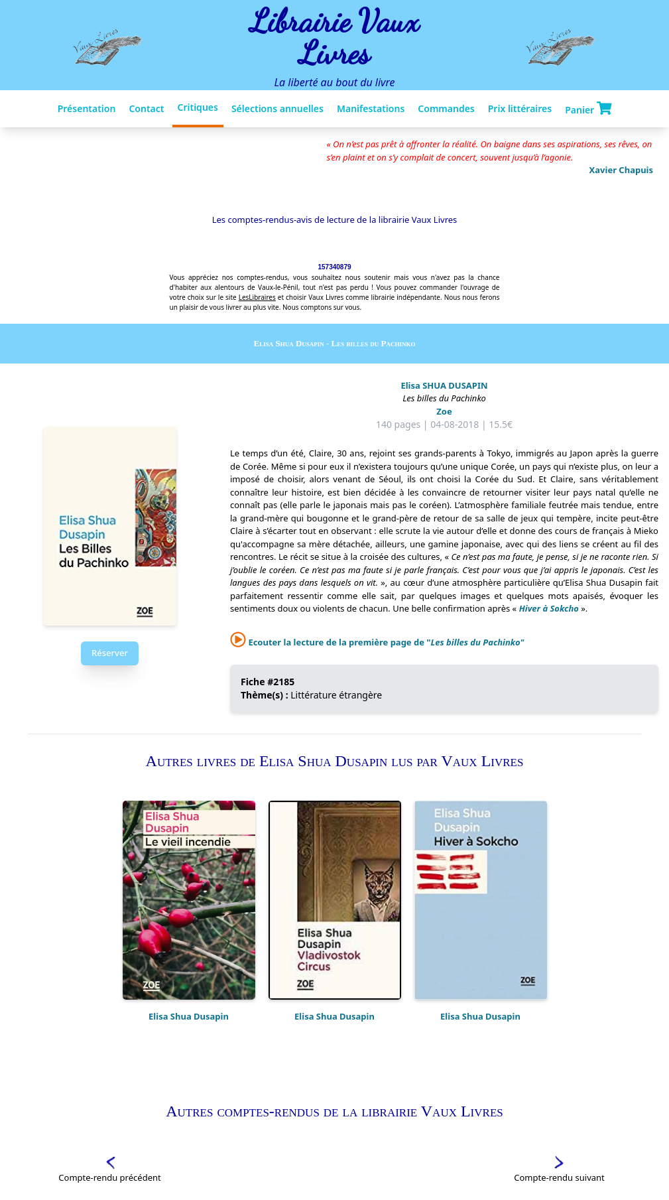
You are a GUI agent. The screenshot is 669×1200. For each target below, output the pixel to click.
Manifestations (370, 108)
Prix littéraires (520, 108)
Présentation (87, 108)
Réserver (109, 653)
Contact (146, 108)
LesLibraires (257, 297)
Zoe (444, 411)
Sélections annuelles (277, 108)
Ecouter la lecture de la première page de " (377, 642)
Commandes (446, 108)
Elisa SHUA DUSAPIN (443, 385)
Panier (588, 108)
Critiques (198, 107)
